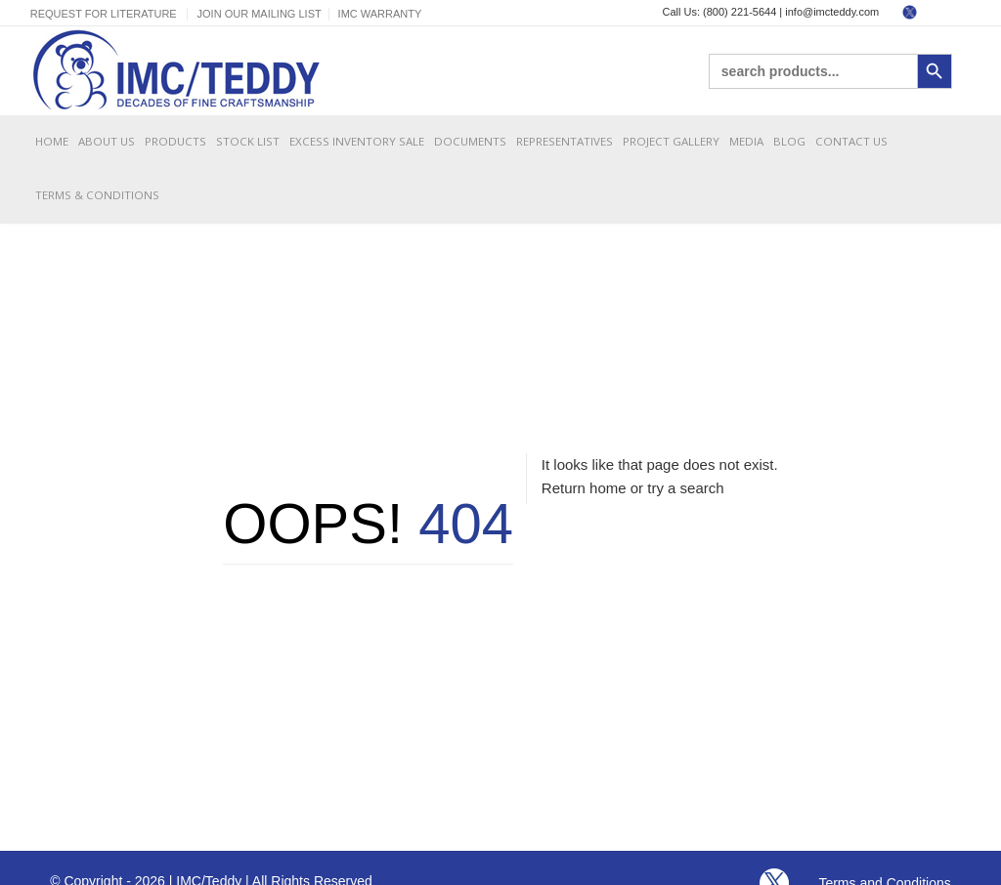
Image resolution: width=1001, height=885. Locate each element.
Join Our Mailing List (259, 14)
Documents (470, 141)
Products (175, 141)
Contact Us (851, 141)
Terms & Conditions (97, 195)
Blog (789, 141)
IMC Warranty (380, 14)
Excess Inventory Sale (356, 141)
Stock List (248, 141)
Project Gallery (671, 141)
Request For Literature (103, 14)
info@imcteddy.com (832, 12)
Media (746, 141)
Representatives (564, 141)
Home (51, 141)
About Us (106, 141)
